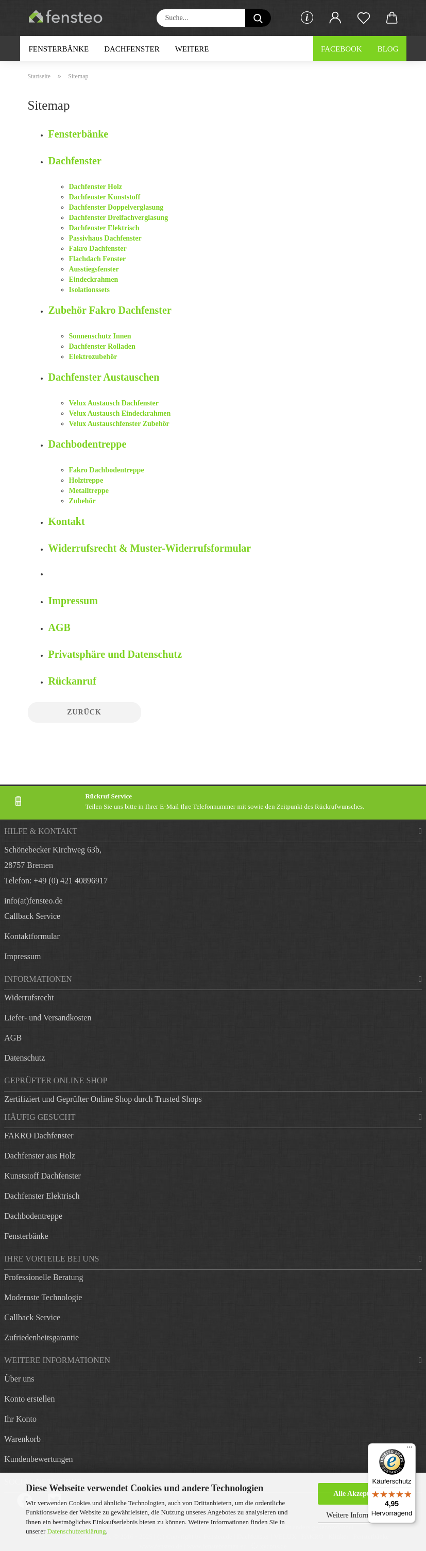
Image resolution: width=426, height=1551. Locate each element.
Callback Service (32, 916)
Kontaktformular (32, 936)
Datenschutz (24, 1057)
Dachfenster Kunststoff (105, 197)
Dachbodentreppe (87, 444)
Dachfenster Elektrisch (104, 228)
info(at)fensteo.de (33, 900)
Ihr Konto (20, 1418)
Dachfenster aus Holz (39, 1155)
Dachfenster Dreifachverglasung (118, 217)
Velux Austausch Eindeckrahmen (120, 413)
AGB (59, 627)
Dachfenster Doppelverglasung (116, 207)
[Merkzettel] (364, 18)
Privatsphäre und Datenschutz (115, 654)
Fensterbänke (59, 49)
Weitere (192, 49)
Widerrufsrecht (29, 997)
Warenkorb (22, 1439)
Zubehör (82, 501)
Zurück (84, 712)
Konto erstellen (29, 1398)
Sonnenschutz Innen (100, 336)
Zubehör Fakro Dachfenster (110, 310)
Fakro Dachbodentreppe (106, 470)
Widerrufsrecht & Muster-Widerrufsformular (149, 548)
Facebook (341, 49)
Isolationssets (89, 290)
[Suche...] (258, 18)
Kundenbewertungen (38, 1459)
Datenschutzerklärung (76, 1531)
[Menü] (409, 1449)
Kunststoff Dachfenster (42, 1175)
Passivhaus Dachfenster (105, 238)
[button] (335, 18)
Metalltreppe (89, 491)
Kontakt (66, 521)
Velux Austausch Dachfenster (114, 403)
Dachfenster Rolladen (102, 346)
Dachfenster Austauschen (104, 377)
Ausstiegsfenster (94, 269)
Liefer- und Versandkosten (47, 1017)
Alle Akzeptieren (359, 1493)
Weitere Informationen (359, 1515)
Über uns (19, 1378)
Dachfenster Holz (96, 187)
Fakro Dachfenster (98, 248)
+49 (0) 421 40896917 (70, 880)
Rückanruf (72, 681)
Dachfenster (132, 49)
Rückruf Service (108, 796)
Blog (388, 49)
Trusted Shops (178, 1099)
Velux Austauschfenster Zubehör (119, 424)
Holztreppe (86, 480)
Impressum (73, 600)
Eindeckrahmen (93, 279)
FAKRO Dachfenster (38, 1135)
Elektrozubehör (93, 357)
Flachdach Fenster (97, 259)
